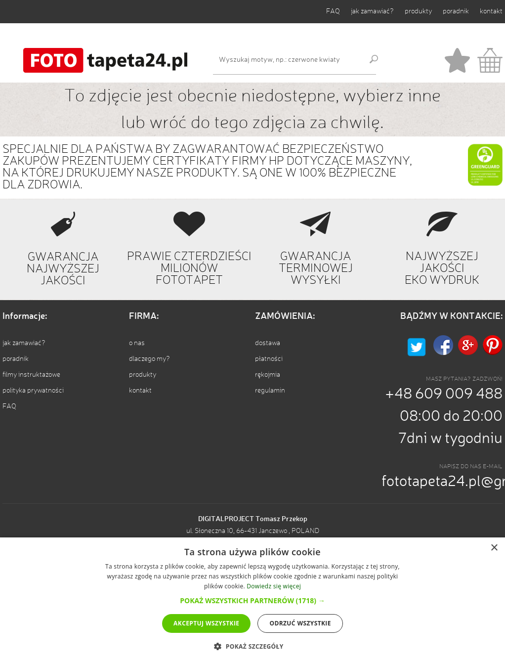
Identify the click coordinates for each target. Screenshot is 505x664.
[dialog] (252, 600)
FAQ (333, 11)
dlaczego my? (149, 358)
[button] (252, 600)
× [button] (494, 548)
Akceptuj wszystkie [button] (206, 623)
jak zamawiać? (372, 11)
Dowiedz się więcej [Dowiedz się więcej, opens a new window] (274, 586)
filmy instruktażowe (31, 374)
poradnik (456, 11)
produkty (418, 11)
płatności (269, 358)
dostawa (267, 343)
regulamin (270, 390)
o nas (137, 343)
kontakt (491, 11)
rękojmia (267, 374)
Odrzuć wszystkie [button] (300, 623)
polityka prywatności (33, 390)
